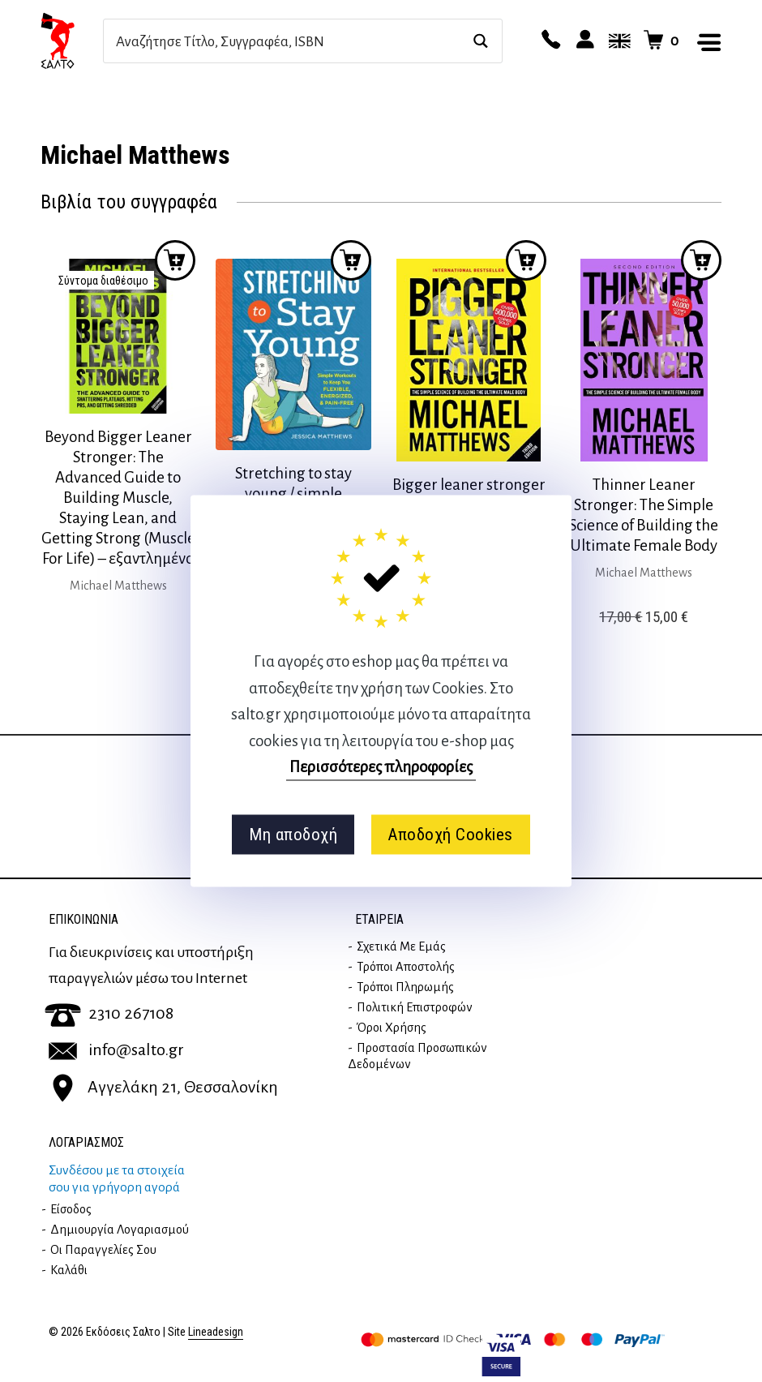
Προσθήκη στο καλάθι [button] (351, 260)
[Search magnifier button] (480, 41)
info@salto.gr (116, 1049)
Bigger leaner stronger (469, 484)
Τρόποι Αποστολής (406, 966)
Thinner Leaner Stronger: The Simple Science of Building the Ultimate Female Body (643, 515)
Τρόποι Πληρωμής (405, 987)
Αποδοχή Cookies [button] (450, 834)
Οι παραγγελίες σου (103, 1249)
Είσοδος (71, 1209)
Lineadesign (215, 1332)
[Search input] (285, 41)
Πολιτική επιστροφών (415, 1007)
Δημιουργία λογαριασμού (119, 1229)
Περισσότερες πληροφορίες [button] (381, 766)
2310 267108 (109, 1013)
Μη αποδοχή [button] (293, 834)
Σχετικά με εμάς (401, 946)
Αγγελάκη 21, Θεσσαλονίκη (163, 1087)
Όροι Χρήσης (391, 1027)
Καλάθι (69, 1270)
